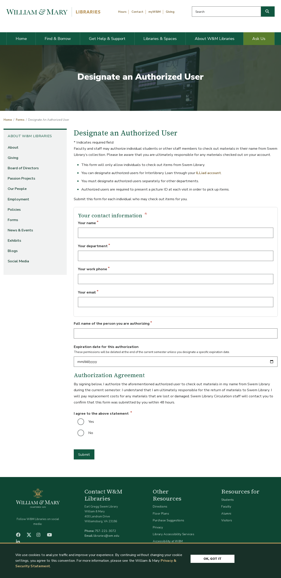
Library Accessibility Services (173, 534)
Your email (87, 292)
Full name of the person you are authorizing (112, 323)
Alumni (226, 513)
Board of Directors (23, 168)
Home (21, 38)
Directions (160, 506)
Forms (20, 120)
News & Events (20, 230)
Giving (170, 12)
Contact (137, 12)
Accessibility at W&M (168, 541)
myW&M (154, 12)
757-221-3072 (105, 531)
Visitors (226, 520)
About (13, 147)
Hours (122, 12)
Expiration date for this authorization (106, 346)
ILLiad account (208, 172)
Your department (93, 245)
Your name (87, 222)
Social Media (18, 261)
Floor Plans (161, 513)
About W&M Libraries (214, 38)
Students (227, 500)
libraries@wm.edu (106, 536)
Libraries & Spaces (160, 38)
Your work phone (92, 269)
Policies (14, 209)
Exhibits (14, 240)
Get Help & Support (107, 38)
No (90, 432)
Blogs (13, 250)
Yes (91, 421)
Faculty (226, 506)
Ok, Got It (213, 559)
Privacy (158, 527)
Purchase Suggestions (168, 520)
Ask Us (258, 38)
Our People (17, 188)
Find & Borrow (58, 38)
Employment (18, 199)
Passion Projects (21, 178)
